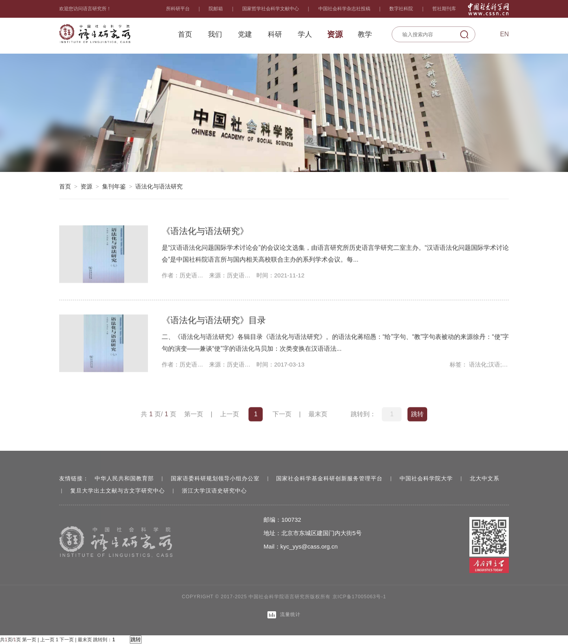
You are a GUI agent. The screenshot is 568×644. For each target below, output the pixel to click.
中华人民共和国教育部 (124, 478)
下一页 (282, 414)
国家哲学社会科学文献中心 (270, 8)
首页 (65, 186)
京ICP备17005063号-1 (359, 596)
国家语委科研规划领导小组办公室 (215, 478)
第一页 (193, 414)
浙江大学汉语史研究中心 (214, 490)
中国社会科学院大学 (426, 478)
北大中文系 (484, 478)
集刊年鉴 (114, 186)
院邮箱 (216, 8)
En (504, 34)
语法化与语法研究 (159, 186)
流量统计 (284, 614)
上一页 (229, 414)
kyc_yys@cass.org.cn (309, 546)
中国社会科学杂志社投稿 (344, 8)
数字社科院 (401, 8)
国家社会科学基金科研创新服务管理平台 (329, 478)
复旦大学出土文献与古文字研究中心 (117, 490)
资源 (86, 186)
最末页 (317, 414)
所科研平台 (178, 8)
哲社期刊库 (444, 8)
